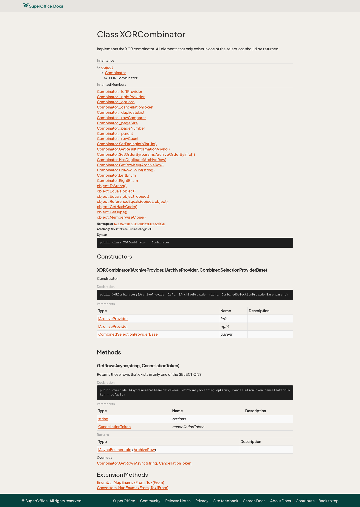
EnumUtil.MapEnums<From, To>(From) (130, 482)
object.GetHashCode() (117, 206)
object (107, 67)
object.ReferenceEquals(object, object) (132, 201)
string (103, 419)
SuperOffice (122, 224)
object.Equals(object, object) (123, 196)
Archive (160, 224)
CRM (134, 224)
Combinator (115, 72)
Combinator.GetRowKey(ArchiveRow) (130, 165)
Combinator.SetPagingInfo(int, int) (127, 144)
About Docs (280, 501)
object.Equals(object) (116, 191)
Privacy (201, 501)
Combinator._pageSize (117, 123)
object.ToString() (112, 186)
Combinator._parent (115, 133)
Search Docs (254, 501)
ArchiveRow (144, 449)
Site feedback (225, 501)
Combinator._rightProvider (121, 97)
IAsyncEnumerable (114, 449)
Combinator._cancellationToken (125, 107)
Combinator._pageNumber (121, 128)
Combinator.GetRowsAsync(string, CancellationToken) (144, 463)
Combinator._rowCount (117, 138)
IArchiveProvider (113, 318)
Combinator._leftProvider (119, 91)
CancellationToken (114, 426)
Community (150, 501)
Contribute (305, 501)
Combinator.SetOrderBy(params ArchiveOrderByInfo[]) (146, 154)
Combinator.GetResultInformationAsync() (133, 149)
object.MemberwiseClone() (121, 217)
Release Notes (178, 501)
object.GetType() (112, 212)
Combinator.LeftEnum (116, 175)
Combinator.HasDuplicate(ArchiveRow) (131, 159)
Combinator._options (116, 102)
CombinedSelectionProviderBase (128, 334)
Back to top (328, 501)
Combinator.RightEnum (117, 180)
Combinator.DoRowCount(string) (126, 170)
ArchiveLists (146, 224)
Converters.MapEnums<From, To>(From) (132, 487)
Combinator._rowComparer (121, 117)
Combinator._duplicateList (120, 112)
